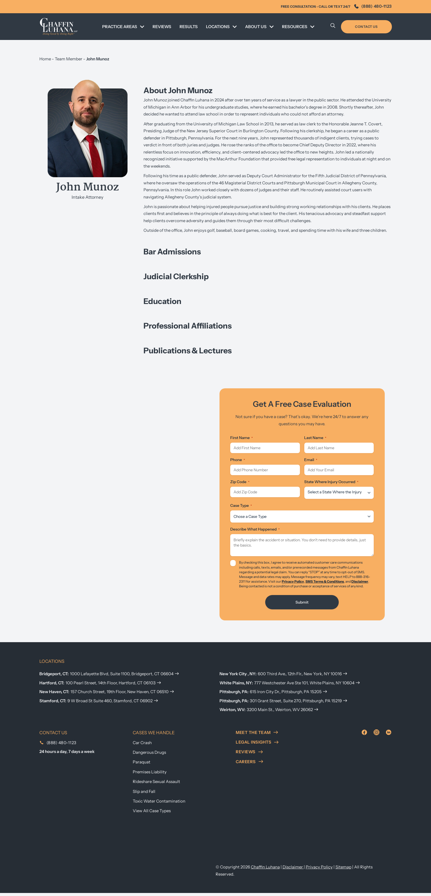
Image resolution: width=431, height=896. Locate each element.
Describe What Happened (255, 532)
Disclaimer (359, 584)
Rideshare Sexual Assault (156, 784)
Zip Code (240, 484)
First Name (241, 437)
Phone (237, 461)
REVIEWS (162, 26)
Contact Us (366, 27)
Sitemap (343, 870)
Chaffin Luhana (265, 870)
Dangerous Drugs (149, 755)
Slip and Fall (144, 794)
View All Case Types (152, 813)
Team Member (68, 58)
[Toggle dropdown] (142, 27)
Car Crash (142, 745)
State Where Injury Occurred (331, 484)
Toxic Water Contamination (159, 804)
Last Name (315, 437)
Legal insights (257, 745)
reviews (249, 754)
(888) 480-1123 (373, 6)
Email (310, 461)
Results (189, 26)
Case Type (241, 508)
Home (45, 58)
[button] (267, 252)
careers (249, 764)
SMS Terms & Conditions (324, 584)
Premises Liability (150, 774)
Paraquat (141, 765)
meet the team (257, 735)
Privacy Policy (293, 584)
